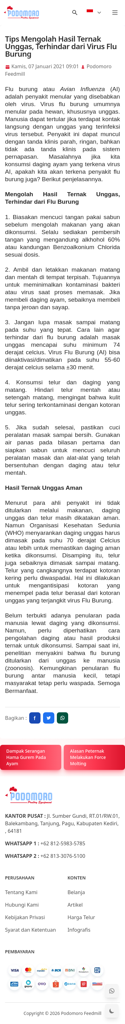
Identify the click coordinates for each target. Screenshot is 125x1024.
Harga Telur (81, 917)
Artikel (75, 904)
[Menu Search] (74, 12)
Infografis (79, 929)
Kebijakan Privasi (25, 917)
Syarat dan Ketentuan (30, 929)
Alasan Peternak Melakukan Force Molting (88, 757)
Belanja (76, 892)
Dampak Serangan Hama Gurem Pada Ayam (26, 757)
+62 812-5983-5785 (63, 843)
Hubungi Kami (22, 904)
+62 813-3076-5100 (63, 855)
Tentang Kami (21, 892)
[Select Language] (94, 12)
